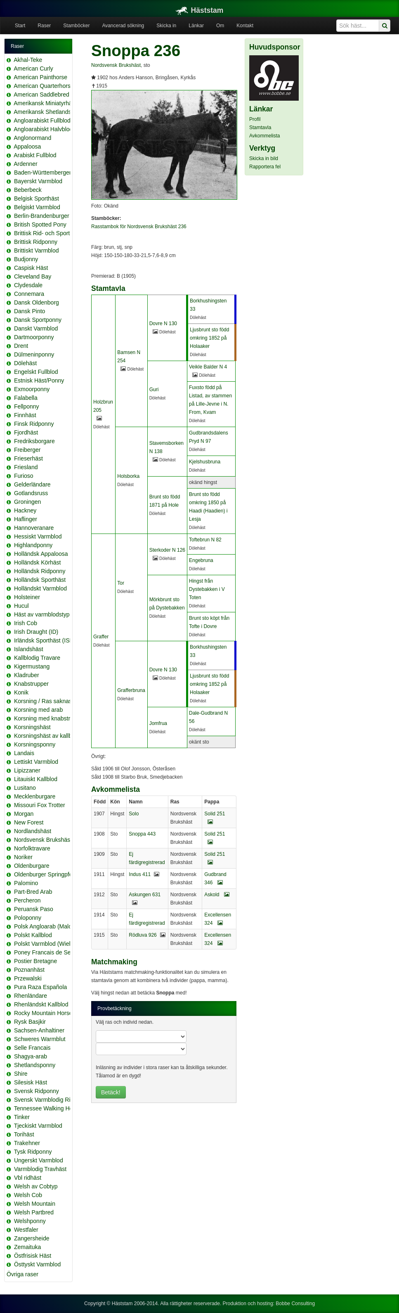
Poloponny (27, 917)
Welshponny (30, 1221)
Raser (44, 25)
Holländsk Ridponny (40, 571)
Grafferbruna (131, 690)
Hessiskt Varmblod (38, 536)
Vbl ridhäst (27, 1177)
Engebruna (201, 560)
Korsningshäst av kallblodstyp (52, 735)
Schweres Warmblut (40, 1039)
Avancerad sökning (123, 25)
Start (20, 25)
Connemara (29, 293)
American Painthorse (40, 77)
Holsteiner (27, 597)
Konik (21, 692)
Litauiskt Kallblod (35, 779)
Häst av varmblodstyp (42, 614)
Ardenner (26, 164)
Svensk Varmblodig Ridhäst (49, 1099)
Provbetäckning (114, 1008)
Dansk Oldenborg (36, 302)
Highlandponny (33, 545)
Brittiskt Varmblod (36, 250)
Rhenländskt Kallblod (41, 1004)
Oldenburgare (32, 865)
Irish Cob (25, 623)
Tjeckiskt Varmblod (38, 1125)
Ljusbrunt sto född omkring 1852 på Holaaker (209, 338)
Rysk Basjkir (30, 1021)
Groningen (27, 501)
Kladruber (26, 675)
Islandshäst (28, 649)
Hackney (25, 510)
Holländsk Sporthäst (40, 579)
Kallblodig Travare (37, 657)
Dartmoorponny (34, 337)
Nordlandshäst (32, 831)
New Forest (29, 822)
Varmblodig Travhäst (40, 1169)
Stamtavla (260, 127)
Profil (254, 119)
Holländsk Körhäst (37, 562)
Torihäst (24, 1134)
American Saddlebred (41, 94)
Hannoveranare (34, 527)
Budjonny (26, 259)
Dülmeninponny (34, 354)
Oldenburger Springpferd (46, 874)
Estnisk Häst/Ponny (39, 380)
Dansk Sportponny (37, 319)
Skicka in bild (263, 158)
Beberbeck (28, 190)
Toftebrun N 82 (205, 540)
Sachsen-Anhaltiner (39, 1030)
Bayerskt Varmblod (38, 181)
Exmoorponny (32, 389)
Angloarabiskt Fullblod (42, 120)
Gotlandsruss (31, 493)
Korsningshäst (32, 727)
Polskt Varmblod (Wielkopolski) (53, 943)
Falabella (26, 397)
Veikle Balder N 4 (208, 367)
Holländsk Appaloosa (41, 553)
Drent (21, 345)
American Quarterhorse (44, 86)
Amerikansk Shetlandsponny (50, 112)
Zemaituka (27, 1247)
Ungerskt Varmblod (38, 1160)
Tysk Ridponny (33, 1151)
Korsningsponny (34, 744)
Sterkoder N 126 (167, 550)
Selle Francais (32, 1047)
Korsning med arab (38, 709)
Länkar (196, 25)
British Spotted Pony (40, 224)
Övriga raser (22, 1274)
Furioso (23, 475)
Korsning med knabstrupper (49, 718)
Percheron (27, 900)
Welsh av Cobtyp (36, 1186)
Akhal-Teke (28, 60)
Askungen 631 (145, 894)
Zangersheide (32, 1238)
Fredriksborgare (34, 441)
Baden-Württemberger (42, 172)
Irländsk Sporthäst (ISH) (45, 640)
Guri (154, 389)
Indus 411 (140, 874)
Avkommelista (264, 136)
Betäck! (110, 1092)
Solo (134, 814)
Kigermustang (32, 666)
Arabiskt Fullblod (35, 155)
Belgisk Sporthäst (36, 198)
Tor (120, 583)
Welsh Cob (28, 1195)
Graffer (101, 637)
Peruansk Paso (33, 909)
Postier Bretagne (35, 961)
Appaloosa (27, 146)
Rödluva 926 (142, 935)
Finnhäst (25, 415)
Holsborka (128, 476)
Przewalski (28, 978)
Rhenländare (30, 995)
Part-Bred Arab (33, 891)
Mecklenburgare (34, 796)
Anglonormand (32, 138)
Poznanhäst (29, 969)
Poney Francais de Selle (45, 952)
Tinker (22, 1117)
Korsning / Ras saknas (43, 701)
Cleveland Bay (32, 276)
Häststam (200, 10)
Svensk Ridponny (36, 1091)
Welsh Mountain (34, 1203)
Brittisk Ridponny (35, 242)
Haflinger (25, 519)
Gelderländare (32, 484)
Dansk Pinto (29, 311)
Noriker (23, 857)
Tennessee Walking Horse (47, 1108)
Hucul (21, 605)
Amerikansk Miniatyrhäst (45, 103)
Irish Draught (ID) (36, 631)
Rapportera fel (265, 167)
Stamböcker (76, 25)
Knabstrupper (31, 683)
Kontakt (244, 25)
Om (220, 25)
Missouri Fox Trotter (39, 805)
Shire (21, 1073)
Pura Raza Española (40, 987)
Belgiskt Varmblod (37, 207)
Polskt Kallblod (33, 935)
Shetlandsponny (34, 1065)
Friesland (26, 467)
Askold (216, 894)
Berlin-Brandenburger (41, 216)
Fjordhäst (26, 432)
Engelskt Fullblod (36, 371)
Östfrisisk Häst (32, 1255)
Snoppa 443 (142, 834)
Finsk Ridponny (34, 423)
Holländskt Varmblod (40, 588)
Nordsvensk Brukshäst (43, 839)
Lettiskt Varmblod (36, 761)
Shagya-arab (30, 1056)
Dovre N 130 (163, 323)
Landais (24, 753)
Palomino (26, 883)
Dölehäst (25, 363)
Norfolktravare (32, 848)
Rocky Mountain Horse (43, 1013)
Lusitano (25, 787)
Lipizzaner (27, 770)
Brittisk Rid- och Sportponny (50, 233)
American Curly (33, 68)
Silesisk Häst (30, 1082)
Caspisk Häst (31, 267)
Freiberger (27, 449)
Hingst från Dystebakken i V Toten (207, 589)
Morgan (23, 813)
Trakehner (27, 1143)
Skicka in (166, 25)
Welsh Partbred (34, 1212)
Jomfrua (158, 723)
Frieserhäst (28, 458)
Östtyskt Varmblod (37, 1264)
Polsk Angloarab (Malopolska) (52, 926)
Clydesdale (28, 285)
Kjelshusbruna (204, 462)
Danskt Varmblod (36, 328)
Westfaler (26, 1229)
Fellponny (26, 406)
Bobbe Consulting (295, 1303)
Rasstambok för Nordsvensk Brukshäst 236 (139, 226)
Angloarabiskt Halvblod (43, 129)
